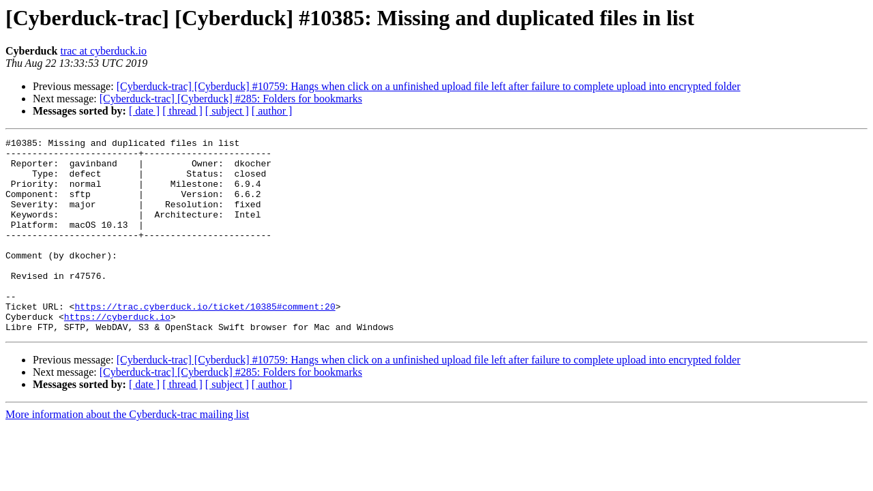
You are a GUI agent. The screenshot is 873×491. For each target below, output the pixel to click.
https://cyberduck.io (117, 353)
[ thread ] (182, 111)
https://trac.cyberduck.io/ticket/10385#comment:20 (204, 341)
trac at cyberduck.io (103, 51)
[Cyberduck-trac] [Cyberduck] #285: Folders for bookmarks (231, 98)
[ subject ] (227, 111)
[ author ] (272, 111)
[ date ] (144, 111)
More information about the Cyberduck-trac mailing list (127, 453)
